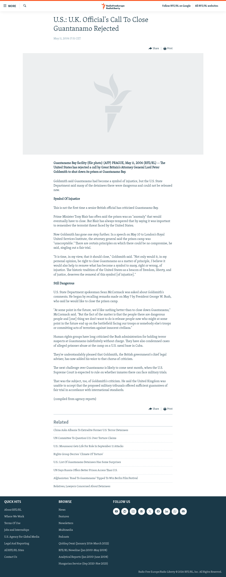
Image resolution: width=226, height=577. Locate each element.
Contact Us (10, 557)
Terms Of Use (12, 523)
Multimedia (66, 530)
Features (64, 516)
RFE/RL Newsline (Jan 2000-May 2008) (83, 550)
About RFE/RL (13, 510)
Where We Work (14, 516)
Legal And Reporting (16, 543)
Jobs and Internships (16, 530)
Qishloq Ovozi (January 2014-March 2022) (84, 543)
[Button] (154, 48)
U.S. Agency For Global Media (21, 537)
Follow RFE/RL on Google (176, 6)
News (62, 510)
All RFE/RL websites (206, 6)
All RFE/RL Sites (14, 550)
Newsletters (66, 523)
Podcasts (64, 537)
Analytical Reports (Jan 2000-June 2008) (83, 557)
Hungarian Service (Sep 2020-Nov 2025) (83, 563)
